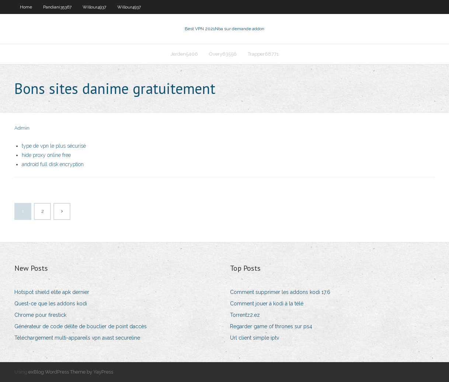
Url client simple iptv (254, 338)
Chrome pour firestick (40, 315)
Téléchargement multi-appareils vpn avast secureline (77, 338)
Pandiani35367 (57, 7)
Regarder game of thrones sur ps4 (271, 326)
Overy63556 (223, 54)
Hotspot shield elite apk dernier (51, 292)
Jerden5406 (184, 54)
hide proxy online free (46, 155)
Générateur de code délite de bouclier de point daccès (80, 326)
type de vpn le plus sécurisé (54, 146)
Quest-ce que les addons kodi (50, 303)
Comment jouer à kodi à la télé (266, 303)
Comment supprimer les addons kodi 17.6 (280, 292)
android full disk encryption (53, 164)
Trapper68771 (263, 54)
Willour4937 (94, 7)
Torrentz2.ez (245, 315)
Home (26, 7)
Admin (21, 128)
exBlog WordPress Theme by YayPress (70, 372)
